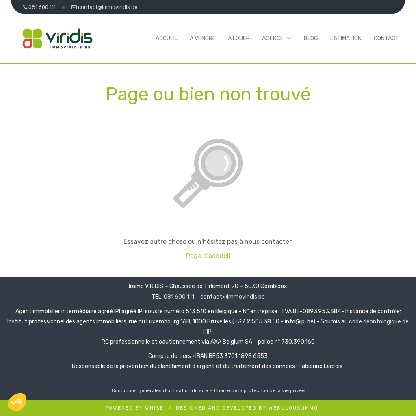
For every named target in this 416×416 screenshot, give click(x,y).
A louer (239, 38)
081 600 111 (179, 296)
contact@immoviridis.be (232, 296)
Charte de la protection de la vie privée (259, 390)
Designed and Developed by (247, 408)
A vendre (203, 38)
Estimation (346, 38)
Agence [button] (273, 38)
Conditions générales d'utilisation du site (160, 390)
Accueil (167, 38)
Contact (386, 38)
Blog (311, 38)
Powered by (134, 408)
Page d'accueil (208, 256)
